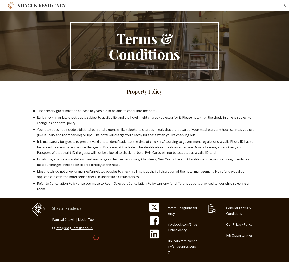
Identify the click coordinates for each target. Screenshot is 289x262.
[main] (144, 46)
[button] (284, 5)
